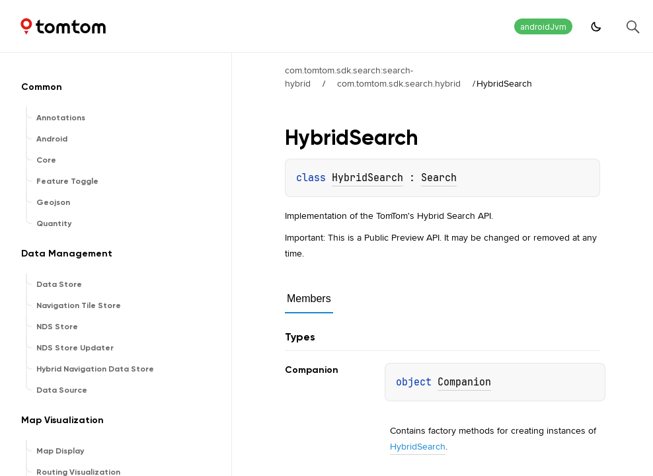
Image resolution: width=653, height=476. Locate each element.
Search (439, 177)
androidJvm (543, 27)
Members (309, 298)
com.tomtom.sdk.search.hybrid (399, 83)
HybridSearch (367, 177)
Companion (464, 382)
